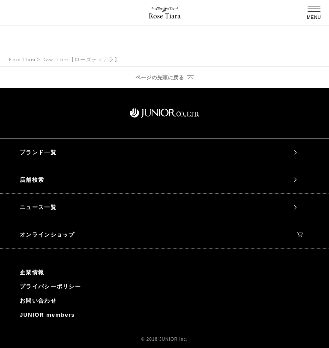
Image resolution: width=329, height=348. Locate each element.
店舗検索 (32, 180)
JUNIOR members (47, 315)
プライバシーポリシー (50, 286)
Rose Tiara (22, 59)
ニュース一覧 (38, 207)
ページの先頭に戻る (159, 77)
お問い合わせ (38, 300)
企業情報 (32, 272)
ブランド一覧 (38, 152)
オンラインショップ (161, 234)
